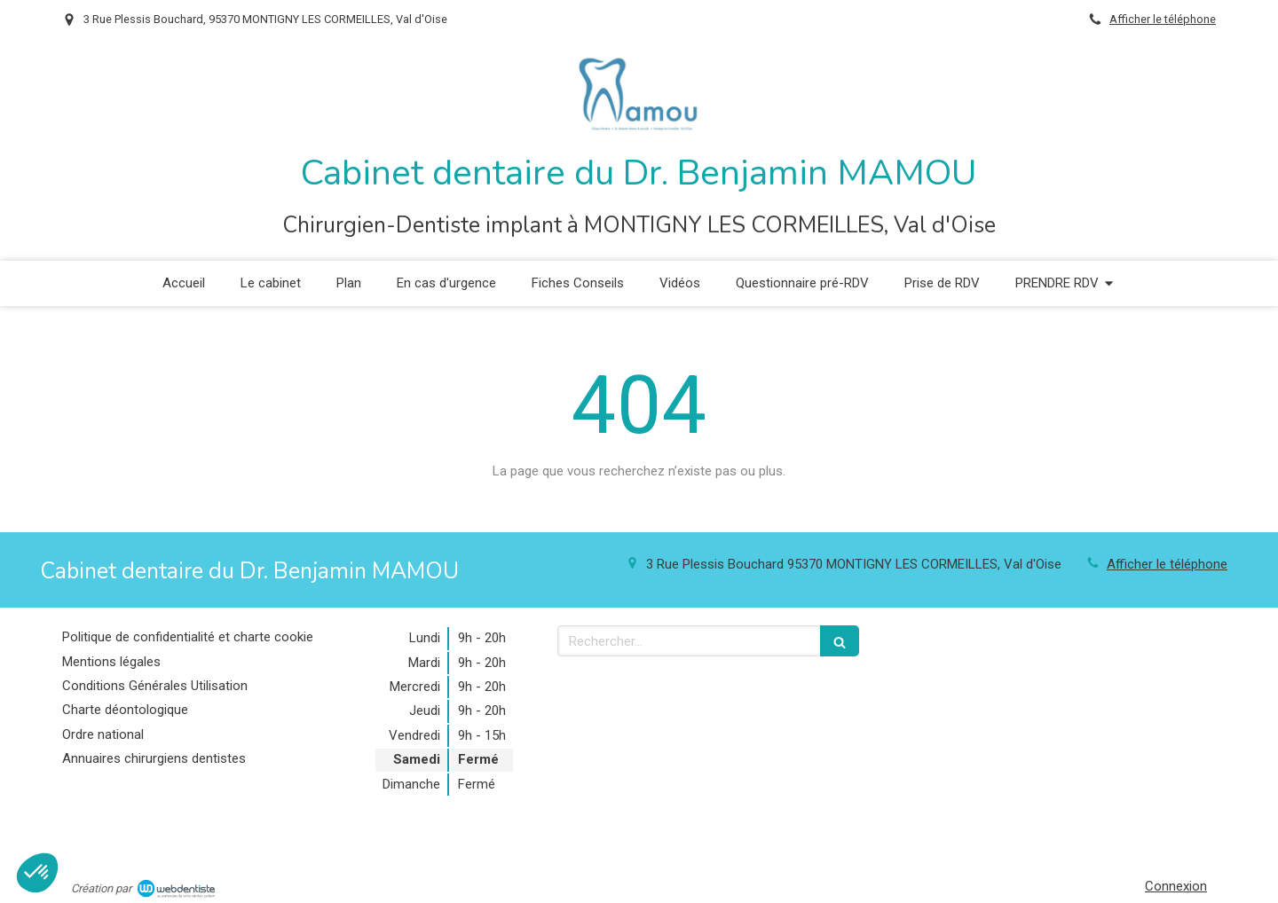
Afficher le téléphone (1162, 19)
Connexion (1176, 886)
